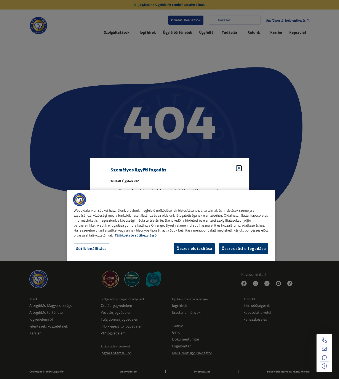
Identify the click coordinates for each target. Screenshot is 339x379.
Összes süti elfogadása (244, 248)
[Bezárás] (238, 168)
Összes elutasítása (194, 248)
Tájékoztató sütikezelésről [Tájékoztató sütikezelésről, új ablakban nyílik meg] (136, 235)
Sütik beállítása (91, 248)
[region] (171, 225)
